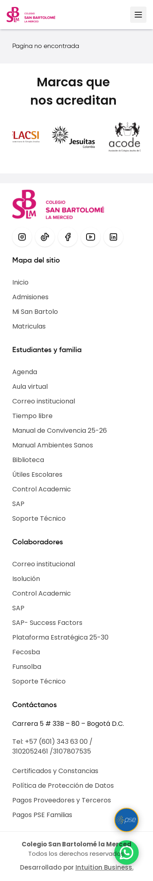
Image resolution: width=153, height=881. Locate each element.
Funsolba (26, 666)
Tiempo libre (32, 416)
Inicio (20, 282)
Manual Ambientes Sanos (52, 445)
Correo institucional (43, 401)
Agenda (24, 372)
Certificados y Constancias (55, 771)
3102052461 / (32, 751)
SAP (18, 503)
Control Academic (41, 489)
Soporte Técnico (39, 518)
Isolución (26, 578)
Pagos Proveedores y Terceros (61, 800)
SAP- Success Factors (47, 622)
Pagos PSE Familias (42, 815)
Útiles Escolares (37, 474)
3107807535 (72, 751)
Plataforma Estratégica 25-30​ (60, 637)
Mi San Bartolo (35, 311)
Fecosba (26, 652)
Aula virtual (30, 386)
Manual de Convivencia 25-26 (59, 430)
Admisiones (30, 297)
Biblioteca (28, 460)
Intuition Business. (104, 867)
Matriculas (29, 326)
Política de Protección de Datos (63, 785)
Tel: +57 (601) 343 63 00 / (52, 741)
